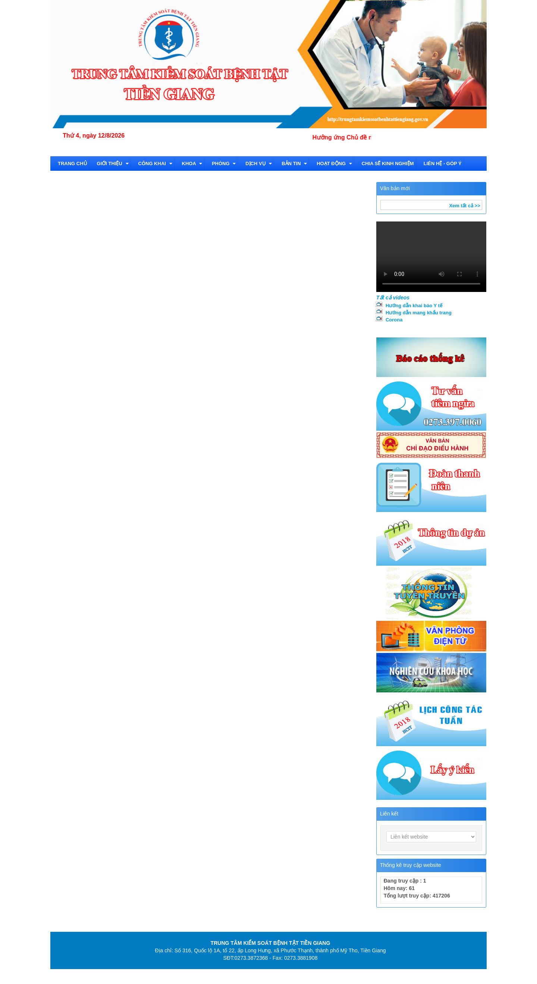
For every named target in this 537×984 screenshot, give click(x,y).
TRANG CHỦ (72, 163)
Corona (394, 320)
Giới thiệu (113, 163)
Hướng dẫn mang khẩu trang (419, 312)
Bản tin (294, 163)
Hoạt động (334, 163)
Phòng (224, 163)
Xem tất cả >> (464, 205)
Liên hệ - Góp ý (443, 163)
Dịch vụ (258, 163)
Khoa (192, 163)
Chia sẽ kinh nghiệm (388, 163)
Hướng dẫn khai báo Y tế (414, 305)
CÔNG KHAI (155, 163)
